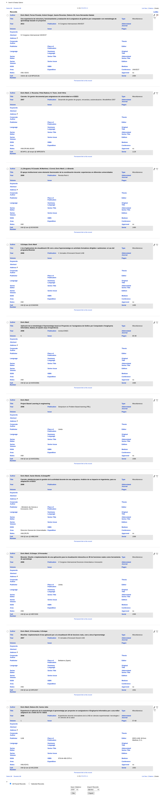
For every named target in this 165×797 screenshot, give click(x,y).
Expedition (52, 69)
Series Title (52, 56)
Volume (13, 29)
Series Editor (12, 57)
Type (123, 19)
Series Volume (13, 62)
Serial (124, 76)
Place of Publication (52, 47)
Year (11, 24)
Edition (124, 61)
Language (14, 51)
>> (87, 8)
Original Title (125, 52)
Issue (50, 29)
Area (12, 69)
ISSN (12, 66)
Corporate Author (14, 42)
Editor (124, 46)
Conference (126, 69)
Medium (125, 66)
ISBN (49, 66)
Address (13, 38)
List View (144, 8)
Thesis (124, 41)
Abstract (13, 35)
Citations (150, 8)
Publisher (13, 46)
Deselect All (17, 8)
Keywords (14, 32)
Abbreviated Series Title (126, 57)
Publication (52, 24)
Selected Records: (37, 784)
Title (11, 19)
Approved (125, 73)
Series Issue (52, 61)
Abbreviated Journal (126, 25)
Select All (9, 8)
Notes (12, 73)
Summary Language (51, 52)
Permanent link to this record (83, 80)
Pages (124, 29)
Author (12, 15)
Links (156, 12)
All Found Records (18, 784)
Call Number (13, 77)
